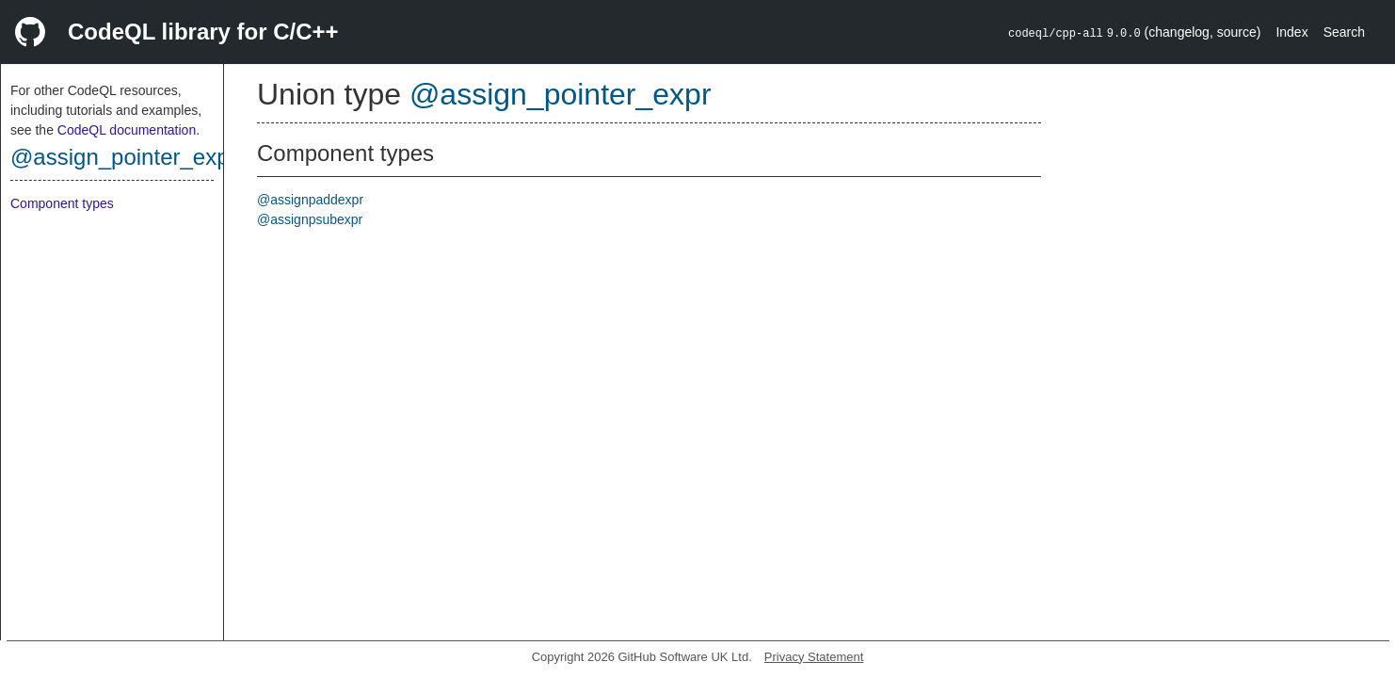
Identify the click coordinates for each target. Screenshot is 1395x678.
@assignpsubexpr (309, 219)
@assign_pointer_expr (123, 157)
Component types (62, 203)
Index (1291, 32)
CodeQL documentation (126, 129)
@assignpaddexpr (310, 199)
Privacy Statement (814, 657)
